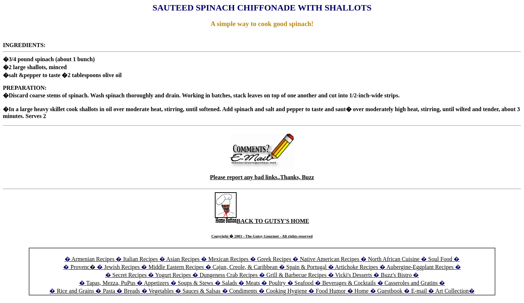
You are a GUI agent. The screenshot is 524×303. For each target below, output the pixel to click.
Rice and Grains (75, 291)
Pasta (109, 291)
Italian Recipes (141, 259)
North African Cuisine (393, 259)
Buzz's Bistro (396, 275)
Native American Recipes (329, 259)
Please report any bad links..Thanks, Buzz (262, 177)
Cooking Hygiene (287, 291)
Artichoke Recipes (356, 267)
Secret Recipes (129, 275)
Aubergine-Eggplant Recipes (420, 267)
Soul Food (440, 259)
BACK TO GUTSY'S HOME (262, 221)
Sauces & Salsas (202, 291)
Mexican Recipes (229, 259)
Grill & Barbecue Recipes (297, 275)
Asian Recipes (183, 259)
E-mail (419, 291)
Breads (132, 291)
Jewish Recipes (122, 267)
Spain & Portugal (306, 267)
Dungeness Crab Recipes (229, 275)
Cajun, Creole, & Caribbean (245, 267)
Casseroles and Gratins (411, 283)
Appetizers (157, 283)
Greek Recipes (274, 259)
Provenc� (82, 267)
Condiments (243, 291)
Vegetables (160, 291)
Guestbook (389, 291)
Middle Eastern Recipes (176, 267)
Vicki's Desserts (354, 275)
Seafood (304, 283)
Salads (229, 283)
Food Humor (331, 291)
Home (362, 291)
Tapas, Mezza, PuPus (111, 283)
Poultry (277, 283)
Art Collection (452, 291)
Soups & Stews (195, 283)
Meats (253, 283)
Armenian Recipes (93, 259)
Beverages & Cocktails (349, 283)
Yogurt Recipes (173, 275)
